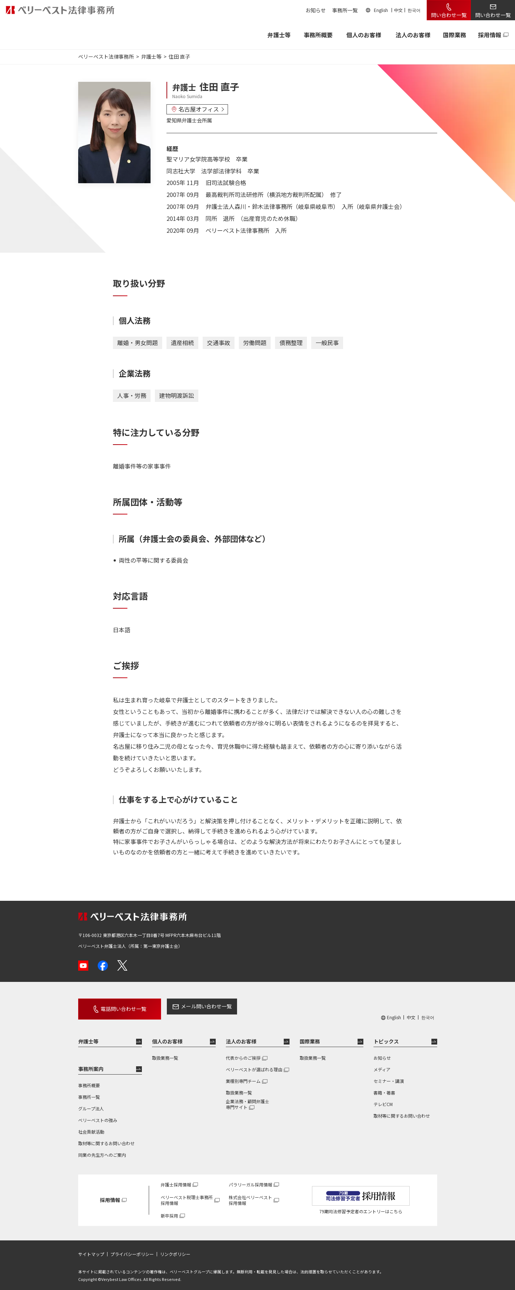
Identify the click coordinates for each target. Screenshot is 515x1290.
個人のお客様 (363, 35)
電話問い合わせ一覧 (117, 1006)
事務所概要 (318, 35)
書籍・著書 (384, 1087)
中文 (398, 10)
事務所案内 (91, 1063)
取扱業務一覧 (165, 1053)
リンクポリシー (175, 1249)
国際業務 (454, 35)
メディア (382, 1064)
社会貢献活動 (91, 1126)
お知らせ (315, 10)
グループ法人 (91, 1103)
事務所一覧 (345, 10)
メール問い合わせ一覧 (193, 1006)
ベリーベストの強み (97, 1115)
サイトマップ (91, 1249)
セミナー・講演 (388, 1076)
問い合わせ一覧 (449, 14)
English (381, 10)
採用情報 (489, 35)
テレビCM (383, 1099)
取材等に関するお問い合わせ (106, 1138)
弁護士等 (88, 1036)
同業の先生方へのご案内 (102, 1150)
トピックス (386, 1036)
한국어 (414, 10)
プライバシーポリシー (132, 1249)
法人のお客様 (413, 35)
